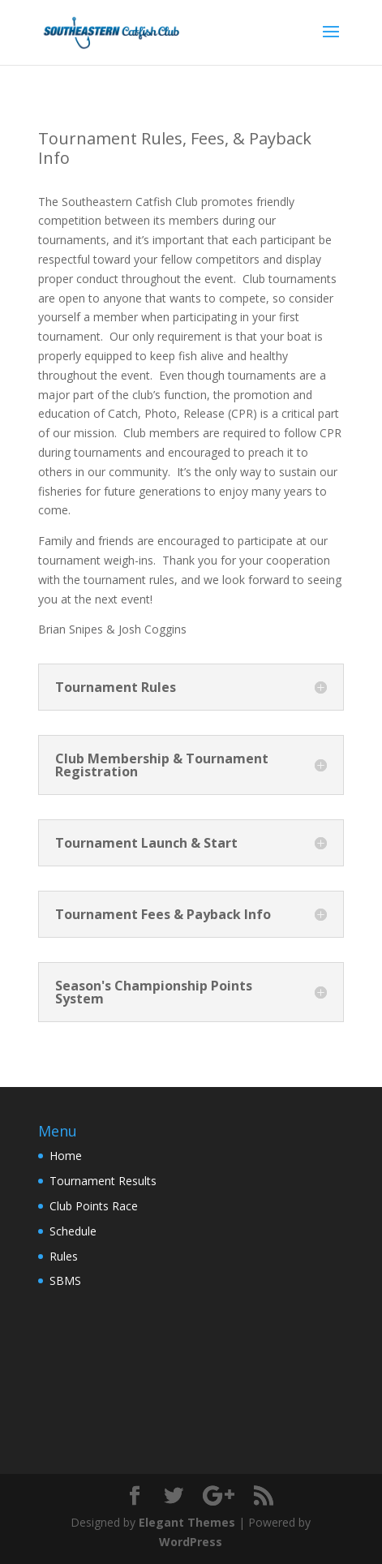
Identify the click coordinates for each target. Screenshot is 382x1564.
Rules (63, 1256)
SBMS (65, 1280)
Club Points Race (93, 1206)
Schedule (73, 1231)
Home (65, 1155)
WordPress (190, 1541)
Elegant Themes (187, 1522)
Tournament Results (103, 1180)
